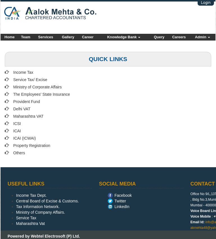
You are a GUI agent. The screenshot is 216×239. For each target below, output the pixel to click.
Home (9, 37)
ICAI (17, 131)
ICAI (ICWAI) (24, 138)
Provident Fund (26, 101)
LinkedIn (121, 206)
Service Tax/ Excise (30, 79)
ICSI (17, 123)
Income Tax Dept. (31, 195)
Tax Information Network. (38, 206)
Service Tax (26, 218)
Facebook (123, 195)
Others (19, 153)
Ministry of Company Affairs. (40, 212)
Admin (202, 37)
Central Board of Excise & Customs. (47, 201)
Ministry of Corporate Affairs (37, 87)
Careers (179, 37)
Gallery (68, 37)
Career (87, 37)
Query (159, 37)
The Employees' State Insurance (41, 94)
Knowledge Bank (123, 37)
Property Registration (31, 145)
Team (25, 37)
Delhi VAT (21, 109)
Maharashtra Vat (30, 223)
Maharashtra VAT (28, 116)
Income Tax (23, 72)
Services (45, 37)
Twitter (120, 201)
